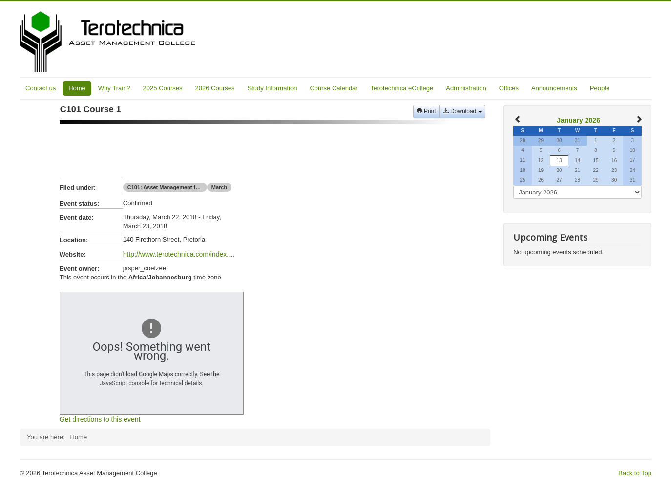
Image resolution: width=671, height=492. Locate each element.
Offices (509, 88)
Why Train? (114, 88)
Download (462, 111)
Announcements (554, 88)
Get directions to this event (100, 419)
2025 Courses (163, 88)
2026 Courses (215, 88)
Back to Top (634, 473)
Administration (466, 88)
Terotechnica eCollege (402, 88)
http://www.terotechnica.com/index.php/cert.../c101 (199, 254)
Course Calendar (333, 88)
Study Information (272, 88)
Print (426, 111)
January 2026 (578, 120)
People (599, 88)
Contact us (40, 88)
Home (76, 88)
